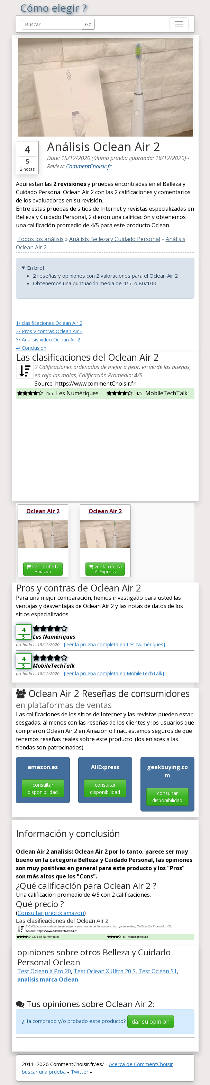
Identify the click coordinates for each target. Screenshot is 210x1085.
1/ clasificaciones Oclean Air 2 (49, 323)
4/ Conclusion (31, 348)
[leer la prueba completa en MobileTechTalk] (114, 673)
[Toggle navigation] (179, 24)
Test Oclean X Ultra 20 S (105, 971)
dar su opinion (151, 1021)
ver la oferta (43, 569)
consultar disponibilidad (43, 788)
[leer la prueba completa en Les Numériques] (114, 644)
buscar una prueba (44, 1071)
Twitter (80, 1071)
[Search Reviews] (52, 24)
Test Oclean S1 (157, 971)
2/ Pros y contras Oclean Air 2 (49, 331)
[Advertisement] (105, 447)
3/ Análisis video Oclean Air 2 (48, 339)
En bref (35, 267)
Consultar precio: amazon (51, 913)
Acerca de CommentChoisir (141, 1064)
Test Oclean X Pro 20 (44, 971)
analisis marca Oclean (47, 979)
